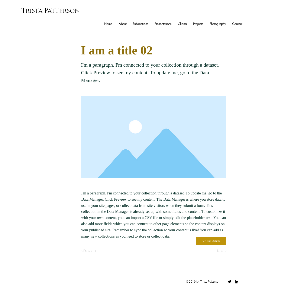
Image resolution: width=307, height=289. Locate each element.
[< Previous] (90, 251)
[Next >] (222, 251)
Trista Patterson (50, 11)
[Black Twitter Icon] (229, 281)
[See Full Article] (211, 241)
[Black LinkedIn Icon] (236, 281)
